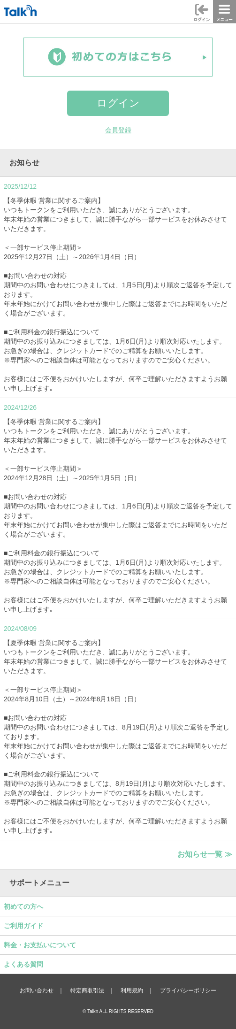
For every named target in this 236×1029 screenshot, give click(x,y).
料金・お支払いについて (40, 945)
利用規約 (132, 990)
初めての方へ (23, 906)
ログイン (118, 103)
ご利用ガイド (23, 925)
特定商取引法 (87, 990)
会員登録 (118, 130)
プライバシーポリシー (188, 990)
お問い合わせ (36, 990)
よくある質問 (23, 964)
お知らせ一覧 (204, 854)
